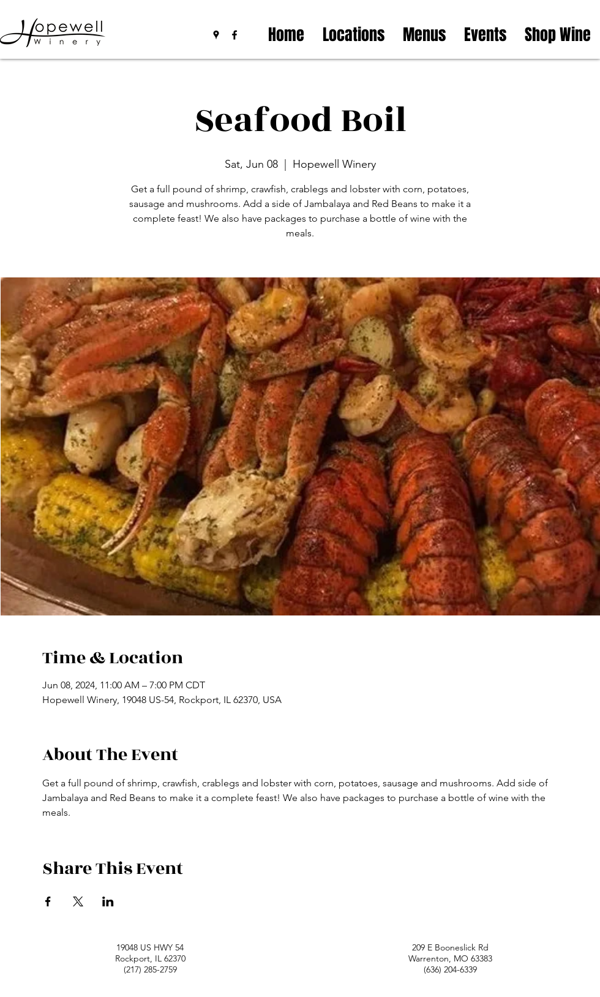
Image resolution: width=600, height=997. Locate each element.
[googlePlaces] (216, 35)
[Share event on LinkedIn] (108, 901)
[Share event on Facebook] (48, 901)
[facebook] (234, 35)
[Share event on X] (78, 901)
